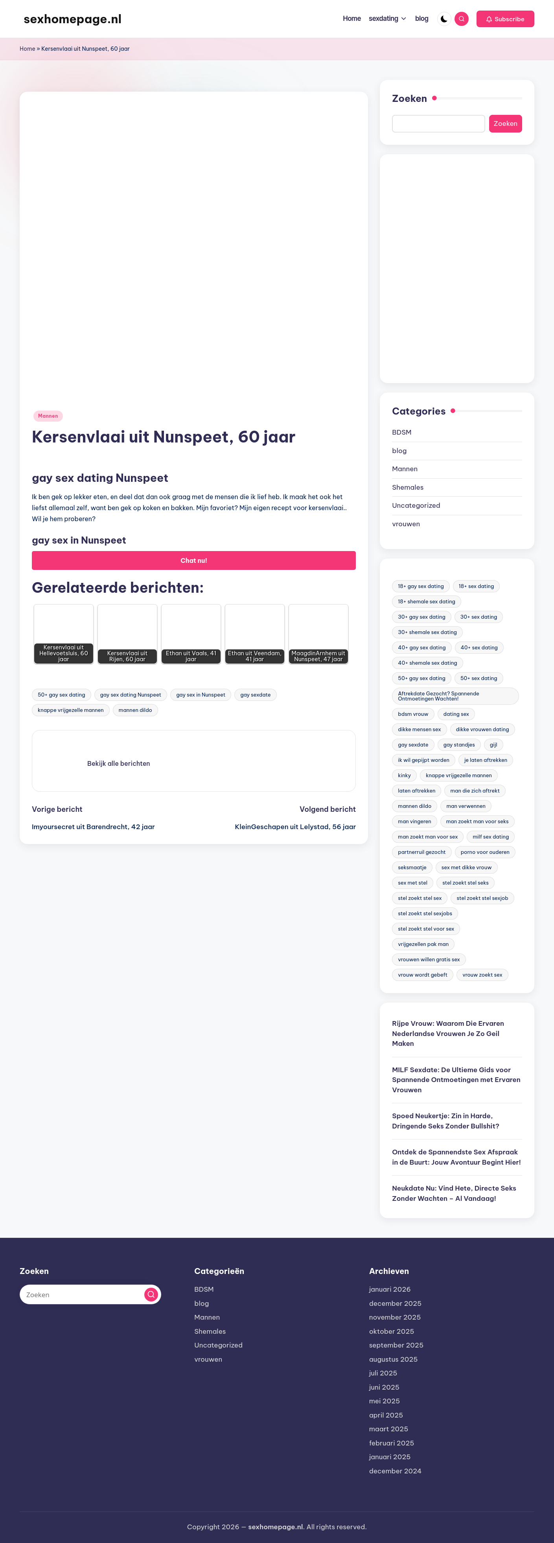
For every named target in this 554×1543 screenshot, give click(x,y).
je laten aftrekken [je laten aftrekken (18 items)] (485, 760)
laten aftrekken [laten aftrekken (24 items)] (416, 790)
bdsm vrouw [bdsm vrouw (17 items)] (413, 714)
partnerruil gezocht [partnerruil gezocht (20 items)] (421, 852)
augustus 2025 (393, 1359)
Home (27, 48)
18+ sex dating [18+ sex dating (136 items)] (476, 586)
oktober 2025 (391, 1331)
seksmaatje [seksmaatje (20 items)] (412, 867)
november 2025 (395, 1317)
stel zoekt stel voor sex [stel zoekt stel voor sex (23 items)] (426, 928)
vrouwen (406, 524)
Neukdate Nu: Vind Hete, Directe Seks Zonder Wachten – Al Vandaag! (454, 1193)
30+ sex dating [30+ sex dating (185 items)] (478, 617)
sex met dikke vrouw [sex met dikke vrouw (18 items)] (467, 867)
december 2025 (395, 1303)
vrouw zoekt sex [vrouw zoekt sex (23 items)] (482, 975)
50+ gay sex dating (61, 694)
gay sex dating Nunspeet (131, 694)
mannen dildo (135, 710)
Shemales (407, 487)
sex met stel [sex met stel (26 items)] (412, 882)
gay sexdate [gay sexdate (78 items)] (413, 744)
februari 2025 (391, 1443)
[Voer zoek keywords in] (90, 1294)
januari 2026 (390, 1289)
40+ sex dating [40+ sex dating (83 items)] (479, 647)
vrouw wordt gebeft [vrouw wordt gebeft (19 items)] (422, 975)
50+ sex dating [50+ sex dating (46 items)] (478, 678)
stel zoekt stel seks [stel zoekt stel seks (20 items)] (465, 882)
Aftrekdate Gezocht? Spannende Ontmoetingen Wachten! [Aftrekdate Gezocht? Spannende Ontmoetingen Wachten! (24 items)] (438, 696)
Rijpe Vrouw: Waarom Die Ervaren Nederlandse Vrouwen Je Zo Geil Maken (448, 1033)
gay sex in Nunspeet (200, 694)
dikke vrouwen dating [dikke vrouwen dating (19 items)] (482, 729)
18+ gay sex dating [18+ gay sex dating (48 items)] (421, 586)
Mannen (48, 416)
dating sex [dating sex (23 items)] (456, 714)
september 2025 (396, 1345)
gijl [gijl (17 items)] (493, 744)
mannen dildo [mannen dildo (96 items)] (414, 806)
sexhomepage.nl (72, 18)
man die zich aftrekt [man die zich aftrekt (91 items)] (475, 790)
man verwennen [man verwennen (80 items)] (465, 806)
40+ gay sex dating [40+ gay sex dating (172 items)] (421, 647)
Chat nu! (193, 560)
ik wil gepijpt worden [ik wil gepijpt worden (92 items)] (423, 760)
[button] (505, 19)
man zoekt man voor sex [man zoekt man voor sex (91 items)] (428, 836)
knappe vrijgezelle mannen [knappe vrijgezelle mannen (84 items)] (459, 775)
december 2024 (395, 1471)
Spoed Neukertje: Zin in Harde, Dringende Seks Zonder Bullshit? (445, 1121)
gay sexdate (255, 694)
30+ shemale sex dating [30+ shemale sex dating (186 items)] (427, 632)
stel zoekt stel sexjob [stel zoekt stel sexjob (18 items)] (482, 898)
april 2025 (386, 1415)
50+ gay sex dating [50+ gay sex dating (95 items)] (421, 678)
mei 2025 (384, 1401)
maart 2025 (389, 1429)
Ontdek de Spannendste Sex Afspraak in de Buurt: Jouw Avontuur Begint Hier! (456, 1157)
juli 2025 (383, 1373)
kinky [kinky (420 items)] (404, 775)
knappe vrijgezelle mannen (71, 710)
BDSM (401, 432)
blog (399, 450)
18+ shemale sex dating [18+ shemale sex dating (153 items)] (426, 601)
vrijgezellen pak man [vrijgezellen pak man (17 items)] (423, 944)
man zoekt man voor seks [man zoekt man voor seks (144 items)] (477, 821)
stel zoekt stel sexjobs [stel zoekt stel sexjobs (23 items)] (425, 913)
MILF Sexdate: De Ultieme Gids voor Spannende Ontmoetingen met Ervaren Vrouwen (456, 1080)
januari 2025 (390, 1457)
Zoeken (409, 98)
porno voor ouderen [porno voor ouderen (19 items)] (485, 852)
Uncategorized (416, 505)
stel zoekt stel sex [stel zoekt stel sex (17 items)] (420, 898)
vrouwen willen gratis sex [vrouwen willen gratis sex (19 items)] (429, 959)
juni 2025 (384, 1387)
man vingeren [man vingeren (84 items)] (414, 821)
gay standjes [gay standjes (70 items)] (459, 744)
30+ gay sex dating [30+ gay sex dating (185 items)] (421, 617)
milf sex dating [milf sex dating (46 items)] (491, 836)
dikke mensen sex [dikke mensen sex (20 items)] (419, 729)
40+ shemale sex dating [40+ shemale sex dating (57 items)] (427, 663)
